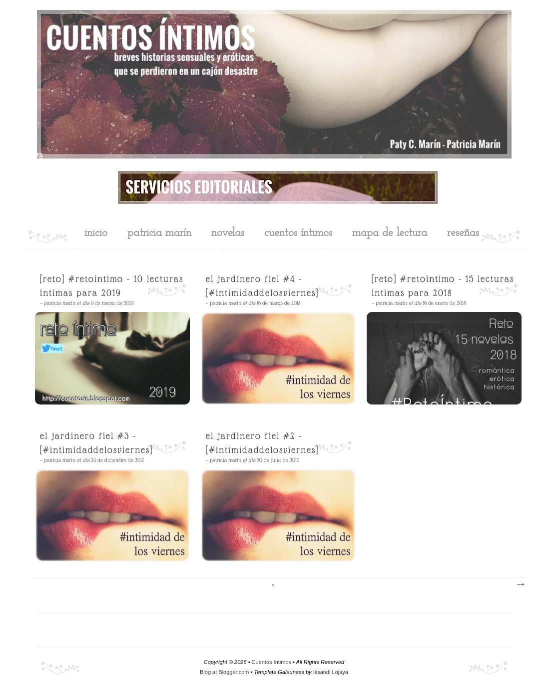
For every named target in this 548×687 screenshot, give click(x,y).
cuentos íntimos (298, 233)
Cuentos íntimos (271, 662)
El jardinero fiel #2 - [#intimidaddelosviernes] (262, 442)
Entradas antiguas (520, 584)
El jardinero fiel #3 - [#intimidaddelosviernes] (96, 442)
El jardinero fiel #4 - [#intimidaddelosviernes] (262, 286)
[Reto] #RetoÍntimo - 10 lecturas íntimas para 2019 (111, 286)
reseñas (463, 233)
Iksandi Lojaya (330, 672)
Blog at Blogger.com (224, 672)
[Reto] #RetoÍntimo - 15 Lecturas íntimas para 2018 (443, 286)
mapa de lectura (389, 233)
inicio (95, 233)
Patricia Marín (159, 233)
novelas (227, 233)
